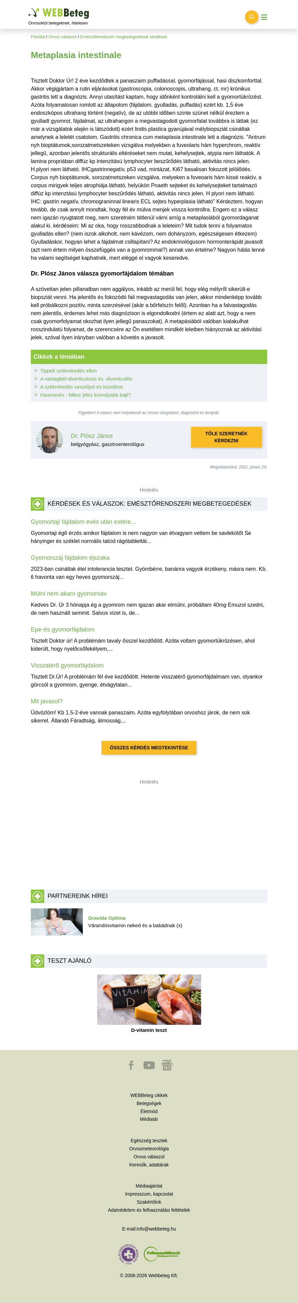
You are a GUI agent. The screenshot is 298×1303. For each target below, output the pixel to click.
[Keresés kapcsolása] (251, 17)
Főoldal (38, 36)
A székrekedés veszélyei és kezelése (81, 387)
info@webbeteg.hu (156, 1229)
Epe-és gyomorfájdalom (63, 629)
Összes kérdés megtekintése (149, 747)
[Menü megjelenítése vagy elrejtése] (264, 17)
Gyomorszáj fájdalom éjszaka (70, 557)
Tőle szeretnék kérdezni (226, 437)
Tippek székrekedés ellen (68, 370)
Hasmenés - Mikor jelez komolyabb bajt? (85, 395)
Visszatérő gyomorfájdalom (67, 665)
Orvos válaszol (63, 36)
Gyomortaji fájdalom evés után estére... (83, 521)
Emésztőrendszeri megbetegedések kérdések (123, 36)
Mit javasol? (47, 701)
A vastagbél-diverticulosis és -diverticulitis (86, 379)
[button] (131, 1068)
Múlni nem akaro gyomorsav (69, 593)
